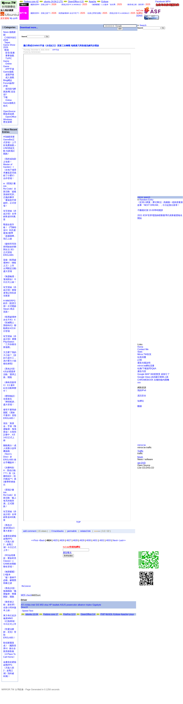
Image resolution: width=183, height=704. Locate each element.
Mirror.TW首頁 (144, 354)
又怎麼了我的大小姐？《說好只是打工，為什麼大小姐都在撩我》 (9, 358)
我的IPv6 (141, 390)
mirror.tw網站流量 (145, 365)
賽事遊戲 (8, 55)
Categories (8, 27)
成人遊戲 (8, 77)
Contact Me (143, 349)
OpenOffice (9, 117)
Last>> (122, 540)
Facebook (160, 1)
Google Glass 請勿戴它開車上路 (152, 377)
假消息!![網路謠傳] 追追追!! (9, 92)
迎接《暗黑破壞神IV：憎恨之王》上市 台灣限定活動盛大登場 (9, 265)
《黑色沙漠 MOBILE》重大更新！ (9, 528)
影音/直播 (9, 53)
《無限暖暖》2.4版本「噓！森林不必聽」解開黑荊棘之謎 (9, 577)
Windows (7, 119)
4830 (88, 540)
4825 (55, 540)
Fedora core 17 (50, 614)
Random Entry (145, 200)
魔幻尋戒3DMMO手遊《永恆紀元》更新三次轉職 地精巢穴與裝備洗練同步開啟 (61, 45)
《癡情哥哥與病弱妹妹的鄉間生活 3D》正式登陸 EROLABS (9, 249)
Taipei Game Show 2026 (9, 44)
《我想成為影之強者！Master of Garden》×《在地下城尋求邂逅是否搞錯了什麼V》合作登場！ (9, 168)
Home (140, 347)
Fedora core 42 (31, 1)
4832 (101, 540)
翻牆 (139, 406)
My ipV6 (13, 18)
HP (50, 605)
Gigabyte (96, 605)
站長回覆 (141, 357)
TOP (78, 522)
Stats (139, 352)
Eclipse (104, 1)
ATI (22, 605)
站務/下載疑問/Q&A (146, 368)
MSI (42, 605)
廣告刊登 (141, 371)
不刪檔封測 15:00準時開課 (150, 210)
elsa (46, 605)
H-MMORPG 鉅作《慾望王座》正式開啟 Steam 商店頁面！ (9, 306)
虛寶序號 (8, 74)
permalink (72, 531)
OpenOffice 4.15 (76, 1)
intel (33, 605)
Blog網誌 (7, 80)
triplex (89, 605)
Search (141, 25)
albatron (81, 605)
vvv (139, 382)
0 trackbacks (58, 531)
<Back (42, 540)
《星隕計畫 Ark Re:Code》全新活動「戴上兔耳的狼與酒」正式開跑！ (9, 498)
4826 (62, 540)
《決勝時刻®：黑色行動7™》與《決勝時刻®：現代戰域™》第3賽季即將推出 (9, 476)
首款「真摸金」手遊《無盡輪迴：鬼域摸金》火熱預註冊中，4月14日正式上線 (9, 431)
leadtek (56, 605)
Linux (131, 614)
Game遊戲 (8, 72)
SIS (37, 605)
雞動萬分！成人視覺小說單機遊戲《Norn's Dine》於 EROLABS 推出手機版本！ (9, 454)
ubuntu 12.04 (31, 614)
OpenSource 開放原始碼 (9, 111)
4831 (95, 540)
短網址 (140, 401)
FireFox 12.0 (69, 614)
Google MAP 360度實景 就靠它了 (153, 374)
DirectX (24, 607)
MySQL (109, 614)
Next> (116, 540)
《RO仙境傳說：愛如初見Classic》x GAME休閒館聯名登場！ (9, 561)
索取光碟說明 (143, 363)
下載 (5, 97)
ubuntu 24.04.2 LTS (53, 1)
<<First (35, 540)
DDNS (139, 16)
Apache (92, 1)
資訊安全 (141, 395)
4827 (68, 540)
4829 (82, 540)
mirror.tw (141, 445)
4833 (108, 540)
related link (85, 531)
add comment (30, 531)
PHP (102, 614)
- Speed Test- (27, 611)
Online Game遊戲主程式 (9, 103)
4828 (75, 540)
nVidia (28, 605)
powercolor (71, 605)
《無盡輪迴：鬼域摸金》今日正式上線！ (9, 279)
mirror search (143, 197)
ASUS (63, 605)
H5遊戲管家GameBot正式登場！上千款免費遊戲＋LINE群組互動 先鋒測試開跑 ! (9, 145)
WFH (168, 1)
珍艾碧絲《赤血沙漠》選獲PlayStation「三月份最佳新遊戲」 (9, 341)
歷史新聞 (7, 122)
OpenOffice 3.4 (88, 614)
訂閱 (139, 360)
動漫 (6, 50)
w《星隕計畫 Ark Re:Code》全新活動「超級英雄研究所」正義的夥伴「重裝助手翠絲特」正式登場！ (9, 194)
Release (26, 586)
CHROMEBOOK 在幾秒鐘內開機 (153, 380)
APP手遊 (8, 69)
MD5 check (26, 595)
